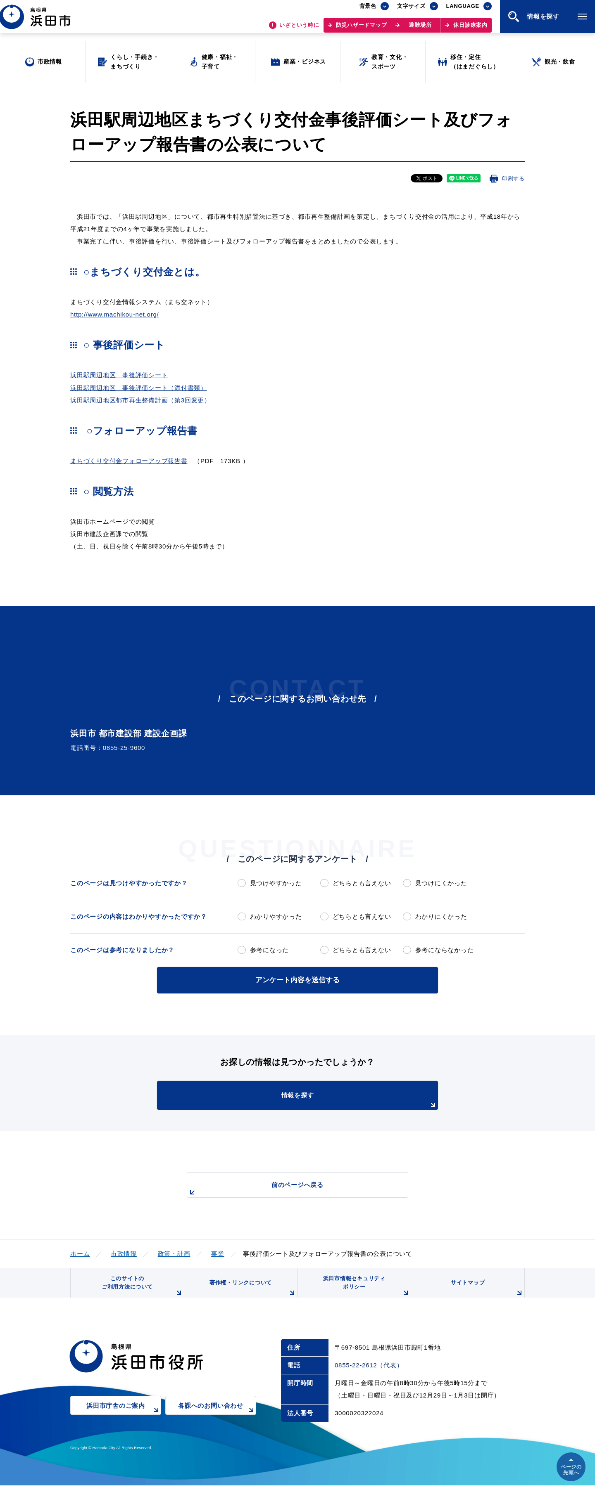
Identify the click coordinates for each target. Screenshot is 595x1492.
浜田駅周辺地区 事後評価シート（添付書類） (138, 387)
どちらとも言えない (362, 883)
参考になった (269, 949)
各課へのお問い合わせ (217, 1417)
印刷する (513, 178)
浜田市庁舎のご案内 (123, 1417)
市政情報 (124, 1252)
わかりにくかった (441, 916)
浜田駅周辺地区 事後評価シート (119, 374)
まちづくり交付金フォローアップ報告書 (129, 460)
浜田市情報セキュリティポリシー (365, 1290)
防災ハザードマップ (361, 29)
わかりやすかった (276, 916)
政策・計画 (174, 1252)
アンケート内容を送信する (297, 979)
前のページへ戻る (288, 1188)
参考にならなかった (444, 949)
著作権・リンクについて (251, 1293)
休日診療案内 (470, 29)
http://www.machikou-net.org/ (114, 314)
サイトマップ (486, 1293)
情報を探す (318, 1099)
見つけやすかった (276, 883)
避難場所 (420, 29)
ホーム (80, 1252)
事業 (217, 1252)
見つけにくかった (441, 883)
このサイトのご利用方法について (141, 1290)
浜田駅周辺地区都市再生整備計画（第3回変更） (140, 400)
